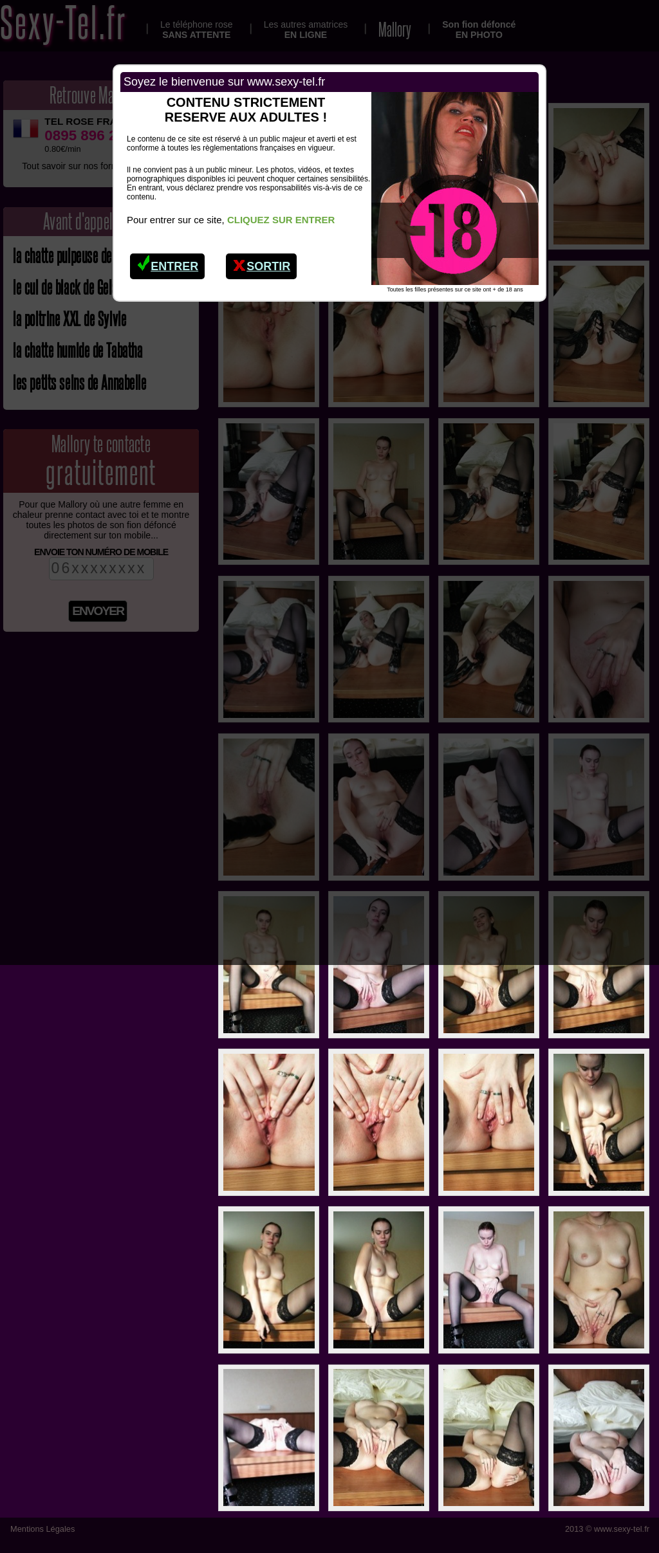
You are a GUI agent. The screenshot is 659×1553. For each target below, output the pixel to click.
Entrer (167, 263)
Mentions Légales (42, 1529)
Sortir (261, 263)
